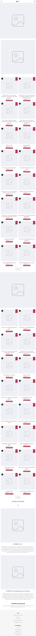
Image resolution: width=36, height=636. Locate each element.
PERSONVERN (18, 634)
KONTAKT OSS (18, 618)
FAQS (18, 627)
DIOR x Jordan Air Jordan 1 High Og (27, 191)
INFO (18, 613)
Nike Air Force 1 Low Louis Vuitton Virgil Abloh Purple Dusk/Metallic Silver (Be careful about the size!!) (26, 96)
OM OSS (18, 617)
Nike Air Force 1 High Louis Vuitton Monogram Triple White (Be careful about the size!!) (9, 121)
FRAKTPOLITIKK (18, 631)
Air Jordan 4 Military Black (9, 239)
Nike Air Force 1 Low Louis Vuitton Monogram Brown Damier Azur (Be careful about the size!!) (27, 121)
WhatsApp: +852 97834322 (18, 620)
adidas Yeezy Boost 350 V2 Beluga (9, 262)
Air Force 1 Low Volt (27, 375)
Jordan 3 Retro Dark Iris (9, 467)
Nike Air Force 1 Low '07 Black (9, 375)
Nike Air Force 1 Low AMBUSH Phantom (26, 327)
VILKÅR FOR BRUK (18, 629)
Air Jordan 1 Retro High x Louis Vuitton (26, 262)
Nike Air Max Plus (9, 145)
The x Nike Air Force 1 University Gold (27, 491)
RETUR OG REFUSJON (18, 633)
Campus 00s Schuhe (27, 145)
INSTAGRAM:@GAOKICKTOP (18, 615)
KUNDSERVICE (18, 625)
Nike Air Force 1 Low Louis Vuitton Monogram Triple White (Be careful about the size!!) (9, 96)
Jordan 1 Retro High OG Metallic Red (27, 443)
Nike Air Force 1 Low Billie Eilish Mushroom (26, 421)
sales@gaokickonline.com (18, 622)
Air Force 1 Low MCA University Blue (9, 167)
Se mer (18, 269)
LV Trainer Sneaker (9, 491)
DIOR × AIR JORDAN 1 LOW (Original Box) (9, 421)
